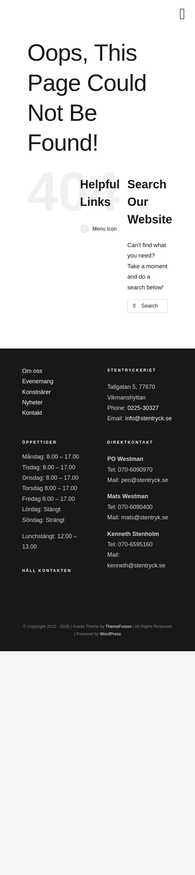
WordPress (110, 633)
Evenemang (37, 381)
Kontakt (32, 413)
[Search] (134, 306)
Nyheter (32, 402)
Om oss (32, 371)
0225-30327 (143, 408)
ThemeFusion (118, 626)
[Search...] (147, 306)
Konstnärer (36, 392)
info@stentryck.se (148, 418)
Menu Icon (104, 229)
